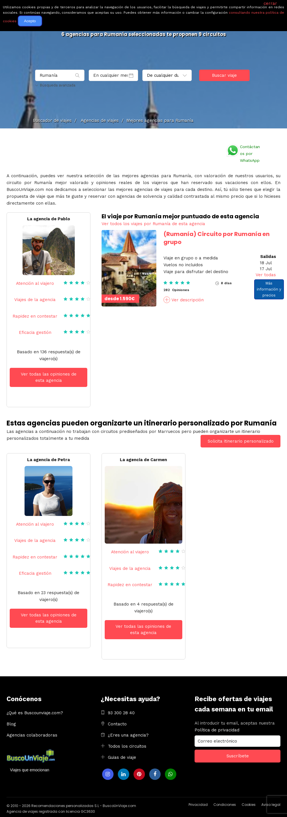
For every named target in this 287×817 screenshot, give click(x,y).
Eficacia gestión (35, 332)
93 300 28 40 (121, 712)
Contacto (117, 724)
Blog (11, 724)
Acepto (30, 21)
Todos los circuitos (127, 746)
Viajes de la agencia (35, 299)
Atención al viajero (35, 283)
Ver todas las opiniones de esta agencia (48, 377)
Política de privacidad (217, 730)
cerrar (270, 3)
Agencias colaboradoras (32, 735)
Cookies (249, 804)
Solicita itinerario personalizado (241, 441)
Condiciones (224, 804)
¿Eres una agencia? (128, 735)
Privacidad (198, 804)
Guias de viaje (122, 757)
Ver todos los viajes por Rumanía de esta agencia (153, 223)
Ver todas (266, 274)
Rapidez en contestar (35, 316)
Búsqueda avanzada (55, 85)
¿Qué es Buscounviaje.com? (35, 712)
